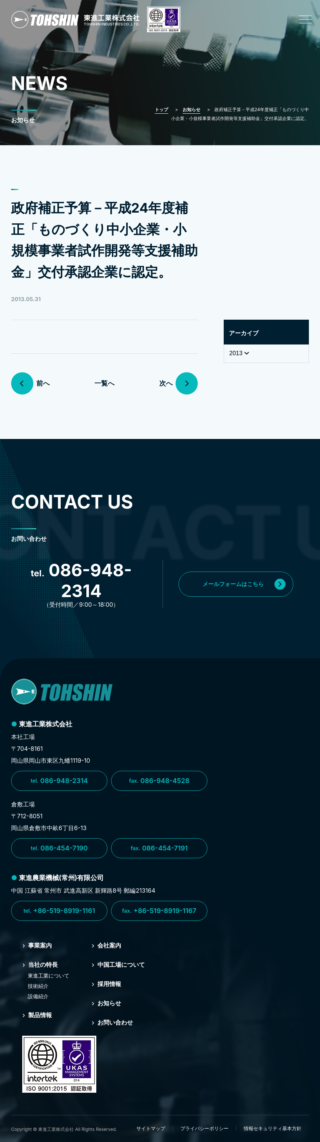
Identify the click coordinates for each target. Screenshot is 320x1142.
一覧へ (104, 383)
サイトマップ (150, 1128)
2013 (239, 353)
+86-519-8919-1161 (59, 911)
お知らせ (106, 1003)
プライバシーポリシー (204, 1128)
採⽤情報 (106, 984)
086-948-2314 (59, 781)
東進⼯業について (48, 975)
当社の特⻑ (40, 964)
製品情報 (37, 1015)
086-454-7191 (159, 848)
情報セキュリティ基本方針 (272, 1128)
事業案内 (37, 945)
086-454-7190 (59, 848)
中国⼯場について (118, 964)
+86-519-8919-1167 (159, 911)
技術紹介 (38, 986)
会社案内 (106, 945)
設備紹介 (38, 996)
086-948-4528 (159, 781)
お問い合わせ (112, 1022)
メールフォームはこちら (244, 584)
